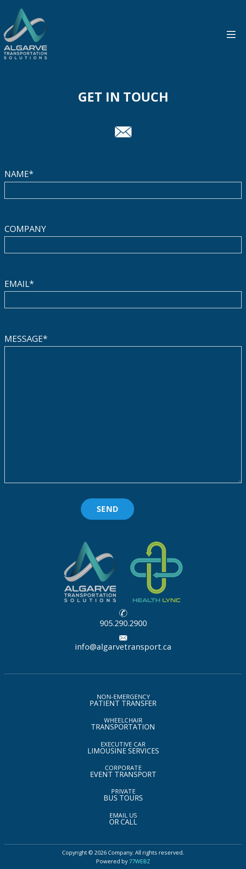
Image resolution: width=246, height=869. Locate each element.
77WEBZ (139, 861)
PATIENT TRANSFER (123, 700)
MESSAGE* (123, 408)
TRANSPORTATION (123, 724)
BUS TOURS (123, 795)
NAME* (123, 183)
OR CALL (123, 819)
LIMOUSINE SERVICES (123, 748)
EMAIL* (123, 293)
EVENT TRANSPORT (123, 771)
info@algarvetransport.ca (123, 646)
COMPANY (123, 238)
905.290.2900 (123, 623)
